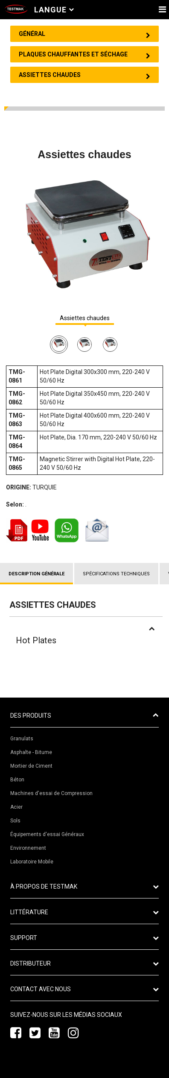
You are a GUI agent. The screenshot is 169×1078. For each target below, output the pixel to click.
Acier (16, 807)
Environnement (28, 848)
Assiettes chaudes (85, 318)
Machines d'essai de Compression (51, 793)
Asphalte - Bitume (31, 752)
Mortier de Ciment (31, 766)
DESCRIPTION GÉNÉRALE (36, 574)
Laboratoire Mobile (31, 861)
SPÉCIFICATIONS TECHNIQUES (116, 574)
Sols (15, 820)
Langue (54, 9)
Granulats (21, 738)
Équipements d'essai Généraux (47, 834)
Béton (17, 779)
